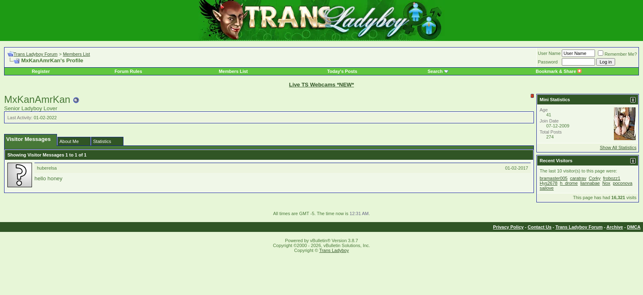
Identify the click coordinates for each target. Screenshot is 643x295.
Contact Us (540, 227)
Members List (76, 54)
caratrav (578, 178)
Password (548, 61)
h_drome (568, 183)
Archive (615, 227)
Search (435, 71)
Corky (595, 178)
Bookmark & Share (558, 71)
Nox (606, 183)
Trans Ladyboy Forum (35, 54)
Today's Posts (342, 71)
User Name (549, 53)
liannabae (590, 183)
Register (41, 71)
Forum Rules (128, 71)
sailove (547, 188)
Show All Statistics (618, 147)
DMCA (634, 227)
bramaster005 (554, 178)
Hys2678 (548, 183)
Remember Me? (617, 54)
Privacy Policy (508, 227)
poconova (622, 183)
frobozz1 (611, 178)
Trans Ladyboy (334, 250)
